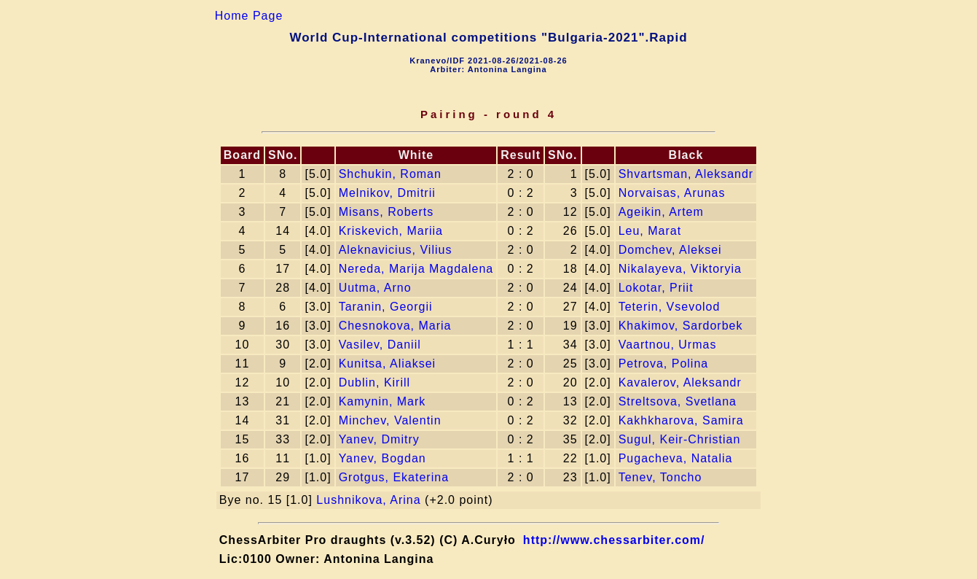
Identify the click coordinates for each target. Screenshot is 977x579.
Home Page (249, 15)
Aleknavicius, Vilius (395, 250)
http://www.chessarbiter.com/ (614, 540)
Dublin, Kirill (374, 382)
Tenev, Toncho (660, 477)
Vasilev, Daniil (380, 344)
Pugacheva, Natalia (676, 458)
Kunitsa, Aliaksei (387, 363)
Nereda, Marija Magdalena (416, 269)
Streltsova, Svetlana (678, 401)
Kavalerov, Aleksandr (680, 382)
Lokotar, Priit (656, 287)
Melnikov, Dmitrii (387, 193)
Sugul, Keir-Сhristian (680, 439)
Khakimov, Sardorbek (681, 325)
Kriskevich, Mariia (391, 231)
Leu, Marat (650, 231)
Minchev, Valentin (390, 420)
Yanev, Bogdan (382, 458)
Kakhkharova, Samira (681, 420)
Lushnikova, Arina (368, 500)
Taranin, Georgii (386, 306)
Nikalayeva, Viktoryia (680, 269)
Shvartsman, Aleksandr (686, 174)
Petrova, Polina (664, 363)
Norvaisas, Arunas (672, 193)
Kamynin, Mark (382, 401)
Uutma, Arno (375, 287)
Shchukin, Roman (390, 174)
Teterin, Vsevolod (670, 306)
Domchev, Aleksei (670, 250)
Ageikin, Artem (661, 212)
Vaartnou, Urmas (668, 344)
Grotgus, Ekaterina (394, 477)
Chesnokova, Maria (395, 325)
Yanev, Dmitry (379, 439)
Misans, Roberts (386, 212)
